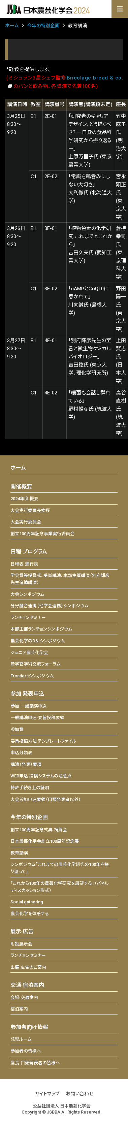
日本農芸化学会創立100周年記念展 (44, 841)
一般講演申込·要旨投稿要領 (37, 717)
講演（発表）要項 (25, 764)
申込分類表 (21, 752)
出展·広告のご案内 (28, 967)
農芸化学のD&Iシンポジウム (37, 640)
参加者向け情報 (29, 1027)
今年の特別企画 (43, 25)
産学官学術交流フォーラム (35, 664)
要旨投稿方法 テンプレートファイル (43, 741)
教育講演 (19, 853)
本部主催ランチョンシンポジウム (41, 629)
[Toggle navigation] (119, 9)
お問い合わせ (79, 1093)
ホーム (12, 25)
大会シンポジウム (27, 594)
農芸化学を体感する (29, 913)
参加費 (17, 729)
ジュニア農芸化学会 (29, 652)
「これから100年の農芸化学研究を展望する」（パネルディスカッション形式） (59, 887)
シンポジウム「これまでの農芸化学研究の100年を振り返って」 (59, 868)
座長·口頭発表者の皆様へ (35, 1062)
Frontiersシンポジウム (32, 675)
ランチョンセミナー (28, 617)
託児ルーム (20, 1039)
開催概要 (21, 486)
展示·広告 (21, 931)
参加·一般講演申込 (28, 706)
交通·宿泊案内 (27, 985)
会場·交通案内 (24, 997)
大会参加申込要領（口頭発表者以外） (45, 799)
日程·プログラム (28, 551)
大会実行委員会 (25, 521)
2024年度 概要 (24, 498)
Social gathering (26, 901)
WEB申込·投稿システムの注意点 (40, 775)
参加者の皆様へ (25, 1051)
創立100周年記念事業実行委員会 (42, 533)
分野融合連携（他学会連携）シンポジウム (49, 605)
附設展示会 (21, 943)
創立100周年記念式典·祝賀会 (38, 829)
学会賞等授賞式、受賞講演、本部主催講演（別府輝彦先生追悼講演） (59, 579)
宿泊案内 (19, 1008)
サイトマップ (47, 1093)
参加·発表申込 (27, 693)
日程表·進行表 (24, 564)
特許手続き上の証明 (29, 787)
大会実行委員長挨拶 (30, 510)
